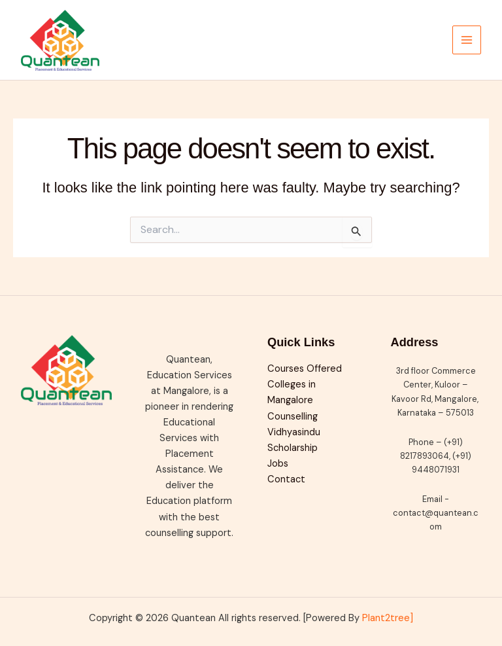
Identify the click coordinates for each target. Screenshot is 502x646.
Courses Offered (304, 369)
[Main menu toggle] (466, 40)
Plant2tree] (387, 618)
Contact (286, 479)
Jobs (277, 464)
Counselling (292, 416)
